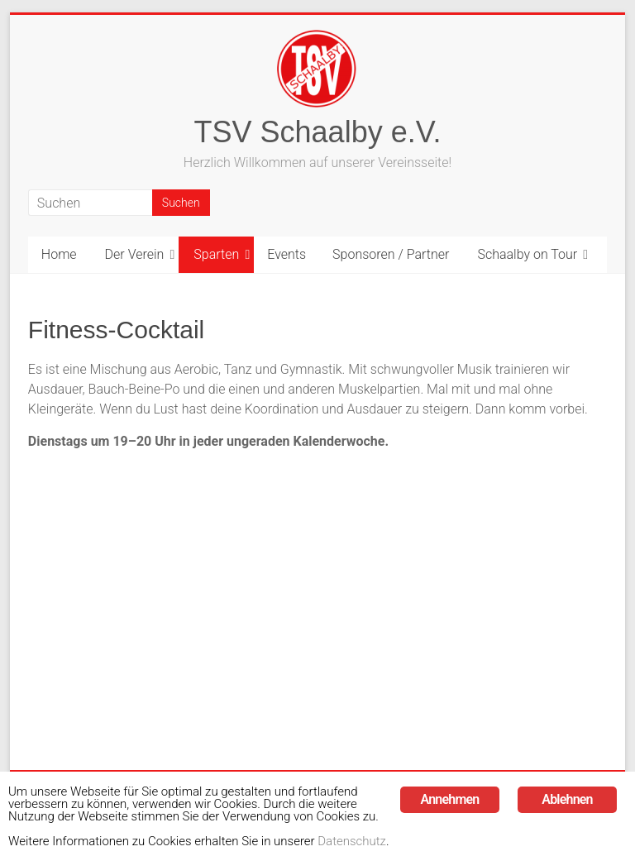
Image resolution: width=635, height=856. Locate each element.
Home (59, 254)
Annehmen (450, 776)
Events (286, 254)
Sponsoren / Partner (390, 254)
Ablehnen (567, 776)
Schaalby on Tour (527, 254)
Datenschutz (398, 840)
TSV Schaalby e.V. (318, 132)
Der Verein (135, 254)
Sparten (216, 254)
